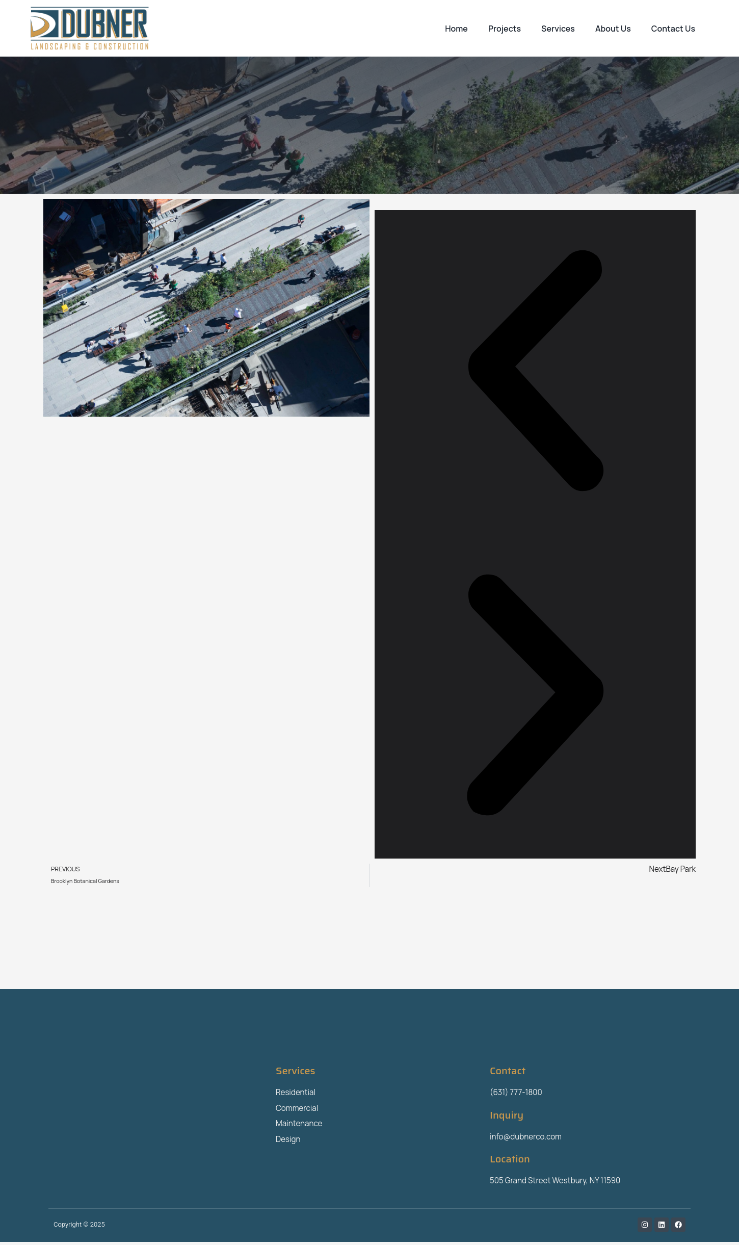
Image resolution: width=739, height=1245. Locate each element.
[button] (535, 372)
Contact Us (673, 28)
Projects (504, 28)
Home (456, 28)
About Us (613, 28)
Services (558, 28)
